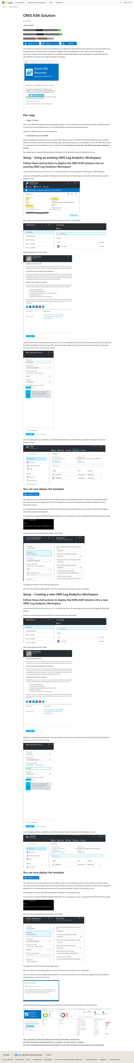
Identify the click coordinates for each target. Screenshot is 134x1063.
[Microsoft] (3, 2)
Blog (28, 1059)
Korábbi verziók (19, 1059)
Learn (4, 7)
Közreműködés (37, 1059)
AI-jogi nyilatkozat (7, 1059)
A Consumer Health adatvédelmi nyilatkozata (68, 1059)
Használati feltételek (91, 1059)
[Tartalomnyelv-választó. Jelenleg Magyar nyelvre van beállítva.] (6, 1054)
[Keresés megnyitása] (121, 2)
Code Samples (13, 7)
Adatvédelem (48, 1059)
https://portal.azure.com (46, 172)
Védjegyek (102, 1059)
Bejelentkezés (128, 2)
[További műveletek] (130, 6)
